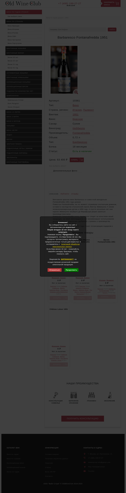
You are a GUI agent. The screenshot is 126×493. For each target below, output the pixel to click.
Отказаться (54, 270)
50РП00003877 (67, 259)
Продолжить (71, 270)
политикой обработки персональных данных (66, 245)
